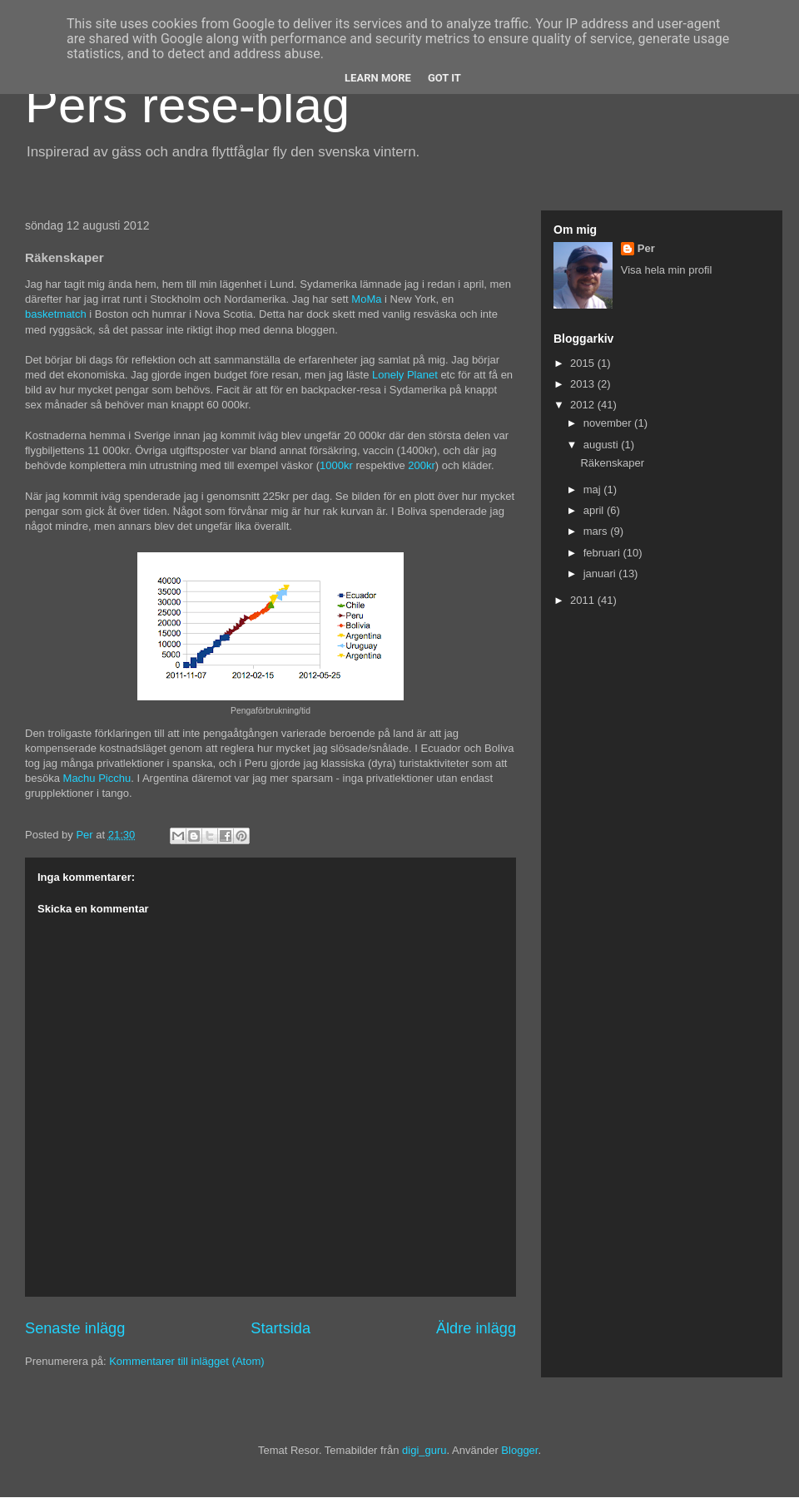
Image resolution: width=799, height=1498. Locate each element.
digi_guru (424, 1450)
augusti (602, 444)
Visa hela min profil (666, 270)
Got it (444, 78)
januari (601, 573)
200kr (421, 465)
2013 (584, 384)
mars (597, 531)
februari (603, 552)
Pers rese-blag (187, 105)
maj (593, 489)
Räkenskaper (612, 463)
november (608, 423)
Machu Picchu (97, 778)
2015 (584, 363)
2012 (584, 404)
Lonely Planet (405, 374)
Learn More (378, 78)
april (595, 510)
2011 (584, 600)
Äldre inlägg (476, 1328)
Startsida (280, 1328)
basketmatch (56, 314)
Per (646, 248)
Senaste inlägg (75, 1328)
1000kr (336, 465)
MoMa (366, 299)
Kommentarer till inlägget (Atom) (186, 1361)
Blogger (519, 1450)
